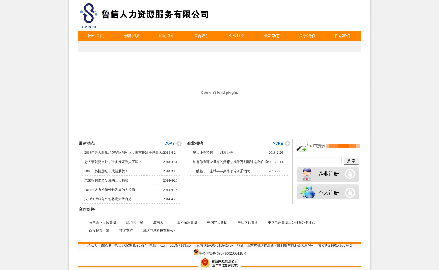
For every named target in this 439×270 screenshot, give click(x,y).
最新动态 (272, 36)
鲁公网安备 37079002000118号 (223, 253)
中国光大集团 (217, 222)
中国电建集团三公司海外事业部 (291, 222)
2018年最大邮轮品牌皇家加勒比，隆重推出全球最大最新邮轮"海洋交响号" (123, 153)
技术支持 (126, 231)
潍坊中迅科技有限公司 (160, 231)
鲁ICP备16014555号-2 (335, 245)
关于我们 (307, 36)
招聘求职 (131, 36)
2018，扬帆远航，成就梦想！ (106, 171)
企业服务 (237, 36)
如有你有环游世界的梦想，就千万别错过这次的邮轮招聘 (231, 162)
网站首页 (96, 36)
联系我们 (342, 36)
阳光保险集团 (187, 222)
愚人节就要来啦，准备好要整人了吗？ (113, 162)
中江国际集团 (248, 222)
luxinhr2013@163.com (176, 245)
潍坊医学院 (134, 222)
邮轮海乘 (166, 36)
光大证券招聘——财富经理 (213, 153)
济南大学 (160, 222)
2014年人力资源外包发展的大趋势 (109, 190)
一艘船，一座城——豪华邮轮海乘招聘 (221, 171)
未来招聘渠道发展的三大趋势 (106, 180)
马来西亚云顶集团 (102, 222)
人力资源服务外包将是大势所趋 (108, 199)
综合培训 (201, 36)
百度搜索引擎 (99, 231)
